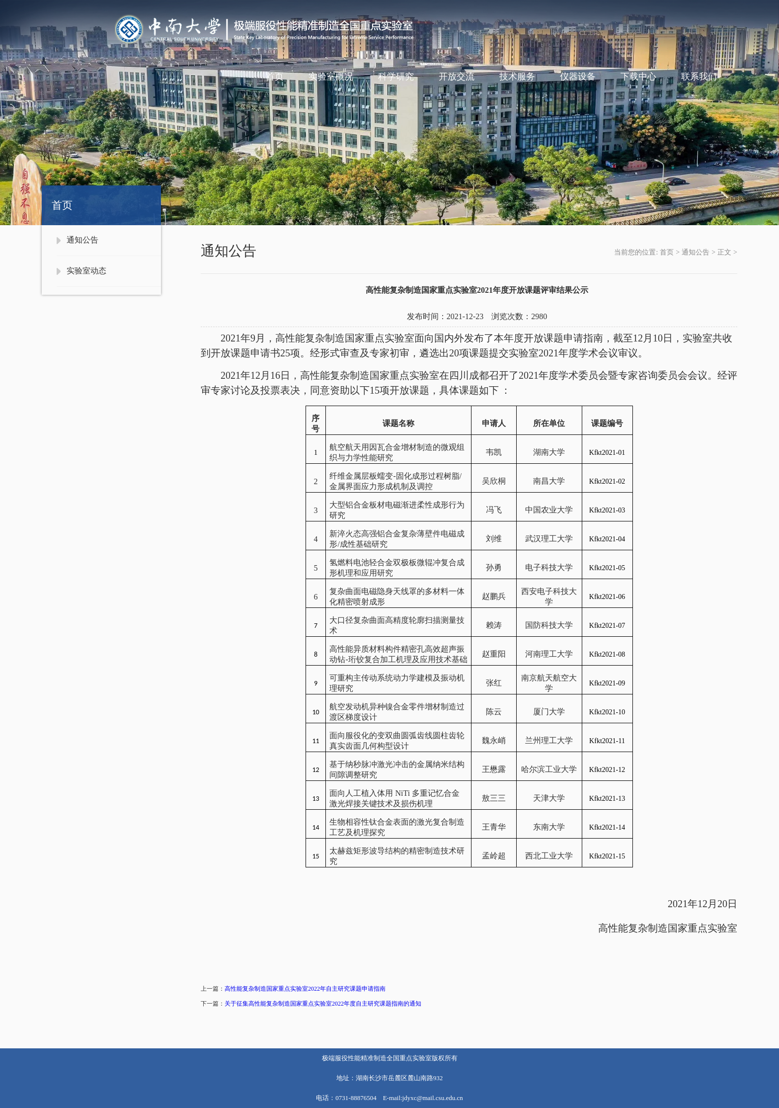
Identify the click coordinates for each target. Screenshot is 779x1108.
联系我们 (699, 77)
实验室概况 (331, 77)
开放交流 (456, 77)
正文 (724, 252)
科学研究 (396, 77)
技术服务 (517, 77)
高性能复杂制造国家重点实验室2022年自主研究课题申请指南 (305, 988)
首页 (275, 77)
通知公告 (82, 240)
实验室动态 (86, 270)
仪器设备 (578, 77)
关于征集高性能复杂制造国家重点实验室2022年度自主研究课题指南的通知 (323, 1003)
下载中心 (638, 77)
